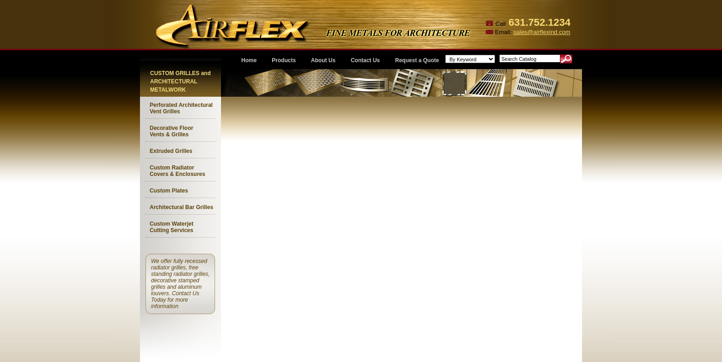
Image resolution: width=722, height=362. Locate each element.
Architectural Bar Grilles (181, 207)
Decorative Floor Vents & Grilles (171, 131)
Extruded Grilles (171, 151)
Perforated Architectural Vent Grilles (181, 108)
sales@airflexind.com (542, 32)
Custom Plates (169, 190)
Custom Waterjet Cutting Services (171, 227)
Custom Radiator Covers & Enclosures (177, 170)
